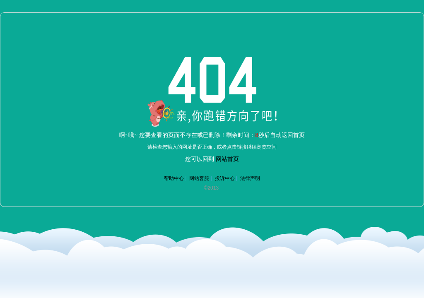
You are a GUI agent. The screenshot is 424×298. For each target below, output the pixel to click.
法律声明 (250, 178)
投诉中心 (225, 178)
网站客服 (199, 178)
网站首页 (227, 159)
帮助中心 (174, 178)
